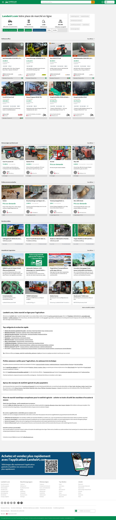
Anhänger (22, 496)
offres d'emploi (71, 367)
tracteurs (47, 364)
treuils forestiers (23, 334)
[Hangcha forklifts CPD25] (83, 100)
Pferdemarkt (42, 491)
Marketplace (28, 30)
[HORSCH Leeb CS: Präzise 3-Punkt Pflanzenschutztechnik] (12, 266)
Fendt (33, 330)
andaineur (24, 332)
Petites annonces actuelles (8, 182)
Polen (79, 496)
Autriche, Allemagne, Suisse (51, 405)
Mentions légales (5, 511)
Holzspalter (23, 493)
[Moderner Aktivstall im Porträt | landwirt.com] (60, 234)
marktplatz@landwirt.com (69, 518)
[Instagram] (5, 503)
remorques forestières (33, 334)
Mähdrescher (23, 486)
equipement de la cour (49, 372)
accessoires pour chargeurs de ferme (46, 348)
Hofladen (42, 496)
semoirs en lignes (29, 339)
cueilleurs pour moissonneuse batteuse (40, 345)
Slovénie (68, 405)
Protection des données (46, 508)
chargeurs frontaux (15, 348)
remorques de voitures (25, 338)
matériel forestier (85, 16)
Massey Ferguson (19, 388)
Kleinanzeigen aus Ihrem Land (9, 143)
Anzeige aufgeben (5, 496)
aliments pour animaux (76, 20)
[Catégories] (18, 503)
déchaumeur (18, 336)
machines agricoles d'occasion (55, 316)
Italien (79, 493)
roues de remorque (29, 341)
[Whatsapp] (14, 503)
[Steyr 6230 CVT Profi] (60, 61)
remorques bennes (15, 338)
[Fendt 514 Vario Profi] (12, 100)
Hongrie (63, 405)
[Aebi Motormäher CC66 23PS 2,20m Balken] (83, 61)
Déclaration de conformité (17, 511)
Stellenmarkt (42, 495)
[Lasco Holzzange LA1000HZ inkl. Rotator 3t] (36, 61)
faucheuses (18, 332)
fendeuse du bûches (42, 334)
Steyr (71, 386)
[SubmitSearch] (93, 2)
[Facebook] (8, 503)
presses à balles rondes (35, 332)
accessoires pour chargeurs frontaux (28, 348)
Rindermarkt (42, 489)
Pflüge (21, 489)
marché (45, 317)
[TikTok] (11, 503)
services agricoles (75, 29)
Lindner (83, 386)
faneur (28, 332)
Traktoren (22, 484)
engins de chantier (40, 364)
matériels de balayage (34, 346)
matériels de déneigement (46, 346)
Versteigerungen (4, 491)
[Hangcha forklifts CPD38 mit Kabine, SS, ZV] (60, 100)
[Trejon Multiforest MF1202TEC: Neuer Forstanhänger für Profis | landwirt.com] (83, 234)
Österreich (80, 484)
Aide (3, 514)
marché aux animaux (76, 24)
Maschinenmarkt (5, 484)
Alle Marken (3, 495)
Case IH (87, 386)
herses (13, 336)
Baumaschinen (23, 495)
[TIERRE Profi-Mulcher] (36, 293)
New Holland (38, 330)
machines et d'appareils (28, 386)
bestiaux (31, 367)
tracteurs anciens (49, 330)
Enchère (55, 30)
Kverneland (48, 388)
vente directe (86, 24)
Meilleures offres (5, 38)
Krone (39, 388)
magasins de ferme (64, 364)
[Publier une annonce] (102, 2)
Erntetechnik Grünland (45, 486)
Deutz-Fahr (61, 496)
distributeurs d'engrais (22, 343)
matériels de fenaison (54, 364)
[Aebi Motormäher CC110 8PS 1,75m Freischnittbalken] (12, 61)
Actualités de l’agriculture (8, 250)
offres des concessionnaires (9, 30)
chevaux (36, 367)
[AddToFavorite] (21, 44)
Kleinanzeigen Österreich (84, 486)
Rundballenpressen (24, 487)
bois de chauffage (79, 364)
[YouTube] (2, 503)
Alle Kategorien (4, 493)
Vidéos (49, 30)
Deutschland (81, 487)
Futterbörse (42, 493)
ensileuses (51, 345)
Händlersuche (4, 489)
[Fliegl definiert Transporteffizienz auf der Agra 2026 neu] (60, 266)
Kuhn (36, 388)
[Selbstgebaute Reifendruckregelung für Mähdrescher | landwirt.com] (12, 234)
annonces (21, 30)
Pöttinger (43, 388)
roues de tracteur (20, 341)
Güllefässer (22, 491)
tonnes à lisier (31, 343)
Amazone (54, 388)
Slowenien (80, 495)
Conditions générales (58, 508)
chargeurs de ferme (24, 346)
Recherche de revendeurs (39, 30)
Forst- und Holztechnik (45, 487)
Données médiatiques (16, 508)
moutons (40, 367)
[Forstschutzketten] (12, 293)
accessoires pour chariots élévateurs (63, 348)
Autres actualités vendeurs (88, 307)
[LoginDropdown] (109, 2)
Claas (43, 330)
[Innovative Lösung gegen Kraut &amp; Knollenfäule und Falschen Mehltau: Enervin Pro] (83, 266)
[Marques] (21, 503)
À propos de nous (5, 508)
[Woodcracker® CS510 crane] (83, 293)
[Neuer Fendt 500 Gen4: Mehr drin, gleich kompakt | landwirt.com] (36, 234)
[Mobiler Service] (60, 293)
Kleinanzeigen (4, 487)
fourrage (71, 364)
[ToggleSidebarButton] (2, 2)
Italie (60, 405)
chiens (44, 367)
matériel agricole (75, 16)
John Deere (29, 330)
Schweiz (80, 491)
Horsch (59, 388)
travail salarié (87, 367)
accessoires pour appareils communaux (69, 372)
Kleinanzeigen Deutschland (84, 489)
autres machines (85, 372)
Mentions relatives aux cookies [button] (31, 508)
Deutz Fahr (32, 388)
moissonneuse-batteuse (24, 345)
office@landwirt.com (28, 437)
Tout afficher (91, 38)
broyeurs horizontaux (19, 339)
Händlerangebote (5, 486)
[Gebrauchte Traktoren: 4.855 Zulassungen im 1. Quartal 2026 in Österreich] (36, 266)
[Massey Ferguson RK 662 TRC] (36, 100)
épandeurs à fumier (39, 343)
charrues (24, 336)
